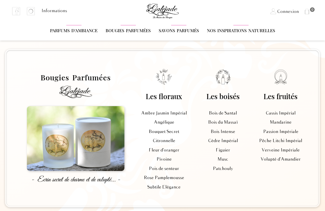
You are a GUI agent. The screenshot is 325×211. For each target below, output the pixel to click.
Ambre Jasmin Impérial (164, 113)
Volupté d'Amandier (281, 159)
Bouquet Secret (164, 131)
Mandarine (280, 122)
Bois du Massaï (223, 122)
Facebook (16, 11)
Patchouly (223, 168)
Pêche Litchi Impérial (280, 141)
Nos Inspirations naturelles (241, 30)
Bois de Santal (223, 113)
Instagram (31, 11)
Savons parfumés (179, 30)
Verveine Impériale (281, 150)
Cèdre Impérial (223, 141)
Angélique (164, 122)
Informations (54, 11)
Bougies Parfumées (128, 30)
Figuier (223, 150)
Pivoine (164, 159)
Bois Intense (223, 131)
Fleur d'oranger (164, 150)
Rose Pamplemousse (164, 178)
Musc (223, 159)
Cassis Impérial (281, 113)
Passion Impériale (280, 131)
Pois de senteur (164, 168)
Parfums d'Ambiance (74, 30)
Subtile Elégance (164, 187)
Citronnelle (164, 141)
